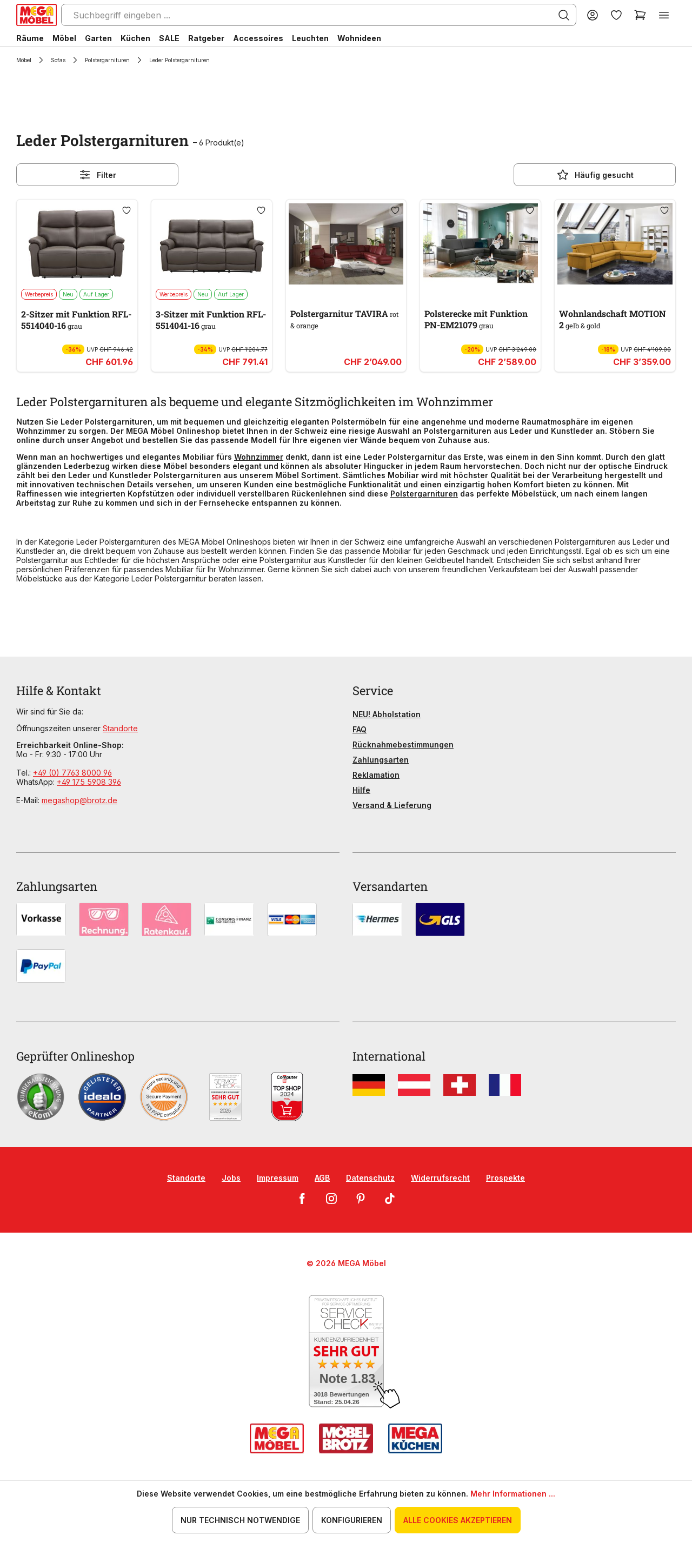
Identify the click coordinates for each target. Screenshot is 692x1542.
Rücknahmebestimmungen (403, 744)
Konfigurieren (351, 1520)
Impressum (277, 1177)
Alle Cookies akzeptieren (457, 1520)
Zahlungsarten (380, 759)
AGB (322, 1177)
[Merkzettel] (616, 15)
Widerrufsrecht (440, 1177)
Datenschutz (370, 1177)
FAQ (359, 729)
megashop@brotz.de (79, 800)
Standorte (120, 728)
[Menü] (664, 15)
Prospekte (505, 1177)
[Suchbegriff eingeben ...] (318, 15)
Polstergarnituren (424, 493)
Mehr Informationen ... (512, 1493)
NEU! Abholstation (386, 714)
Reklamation (376, 774)
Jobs (231, 1177)
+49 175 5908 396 (89, 781)
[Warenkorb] (640, 15)
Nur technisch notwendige (240, 1520)
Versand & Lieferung (391, 805)
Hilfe (361, 790)
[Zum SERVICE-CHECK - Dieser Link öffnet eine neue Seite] (346, 1352)
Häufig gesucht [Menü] (595, 174)
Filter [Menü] (97, 174)
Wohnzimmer (258, 456)
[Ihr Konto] (592, 15)
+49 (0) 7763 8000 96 (72, 772)
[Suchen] (563, 15)
